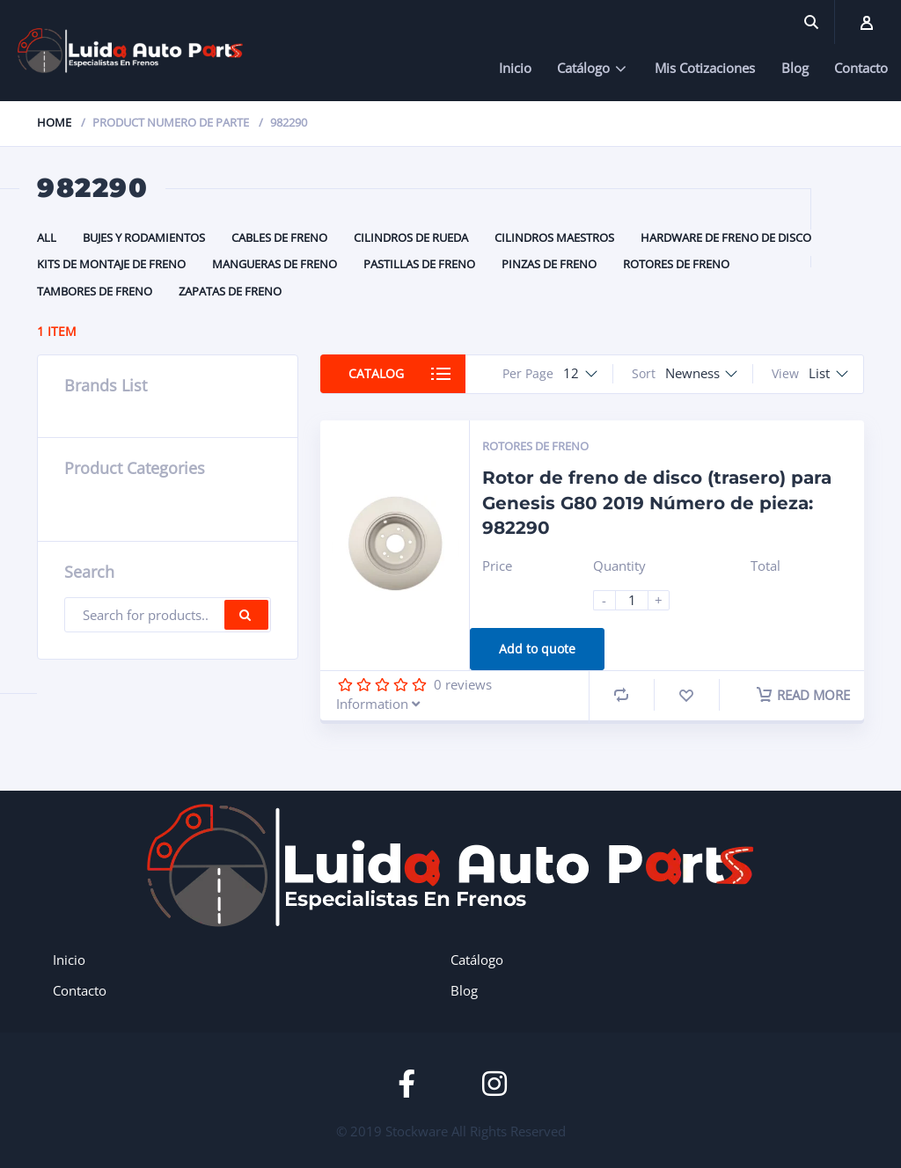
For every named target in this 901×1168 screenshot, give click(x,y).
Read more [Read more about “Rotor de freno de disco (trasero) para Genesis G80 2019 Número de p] (804, 695)
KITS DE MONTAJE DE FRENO (111, 264)
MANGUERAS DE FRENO (274, 264)
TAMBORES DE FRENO (94, 291)
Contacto (861, 68)
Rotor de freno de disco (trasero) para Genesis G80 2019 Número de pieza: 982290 (656, 502)
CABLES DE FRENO (279, 237)
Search (246, 615)
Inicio (515, 68)
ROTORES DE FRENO (676, 264)
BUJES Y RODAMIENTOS (144, 237)
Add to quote (537, 648)
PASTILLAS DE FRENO (419, 264)
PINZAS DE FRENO (549, 264)
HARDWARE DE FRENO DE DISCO (726, 237)
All (46, 237)
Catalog (377, 373)
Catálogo (583, 68)
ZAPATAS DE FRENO (230, 291)
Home (54, 122)
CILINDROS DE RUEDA (411, 237)
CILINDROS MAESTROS (554, 237)
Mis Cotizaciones (705, 68)
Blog (795, 68)
